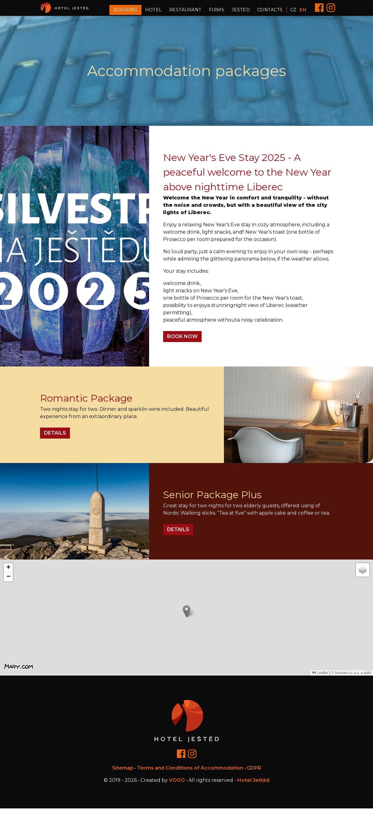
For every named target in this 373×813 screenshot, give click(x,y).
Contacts (270, 12)
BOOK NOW (182, 341)
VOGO (177, 785)
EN (303, 12)
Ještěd (241, 12)
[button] (186, 616)
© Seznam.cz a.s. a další (351, 677)
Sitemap (122, 772)
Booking (125, 12)
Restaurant (185, 12)
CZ (293, 12)
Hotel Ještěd (253, 785)
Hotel (153, 12)
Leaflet (320, 677)
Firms (216, 12)
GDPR (254, 772)
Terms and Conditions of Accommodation (190, 772)
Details (55, 437)
